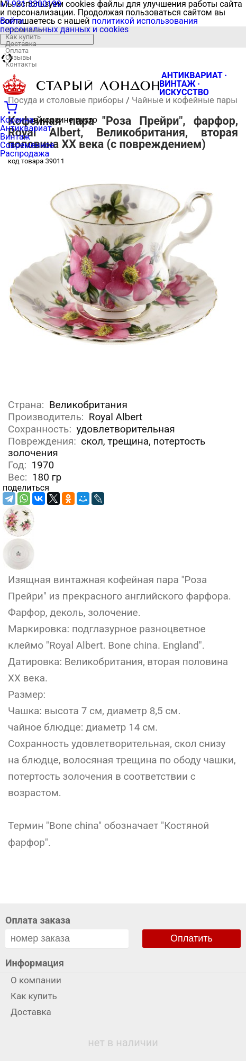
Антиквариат (26, 128)
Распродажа (24, 154)
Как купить (23, 37)
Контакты (21, 64)
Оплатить (191, 938)
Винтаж (15, 137)
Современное (27, 145)
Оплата (17, 50)
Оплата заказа (37, 920)
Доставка (21, 44)
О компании (24, 30)
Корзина (16, 120)
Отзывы (18, 57)
